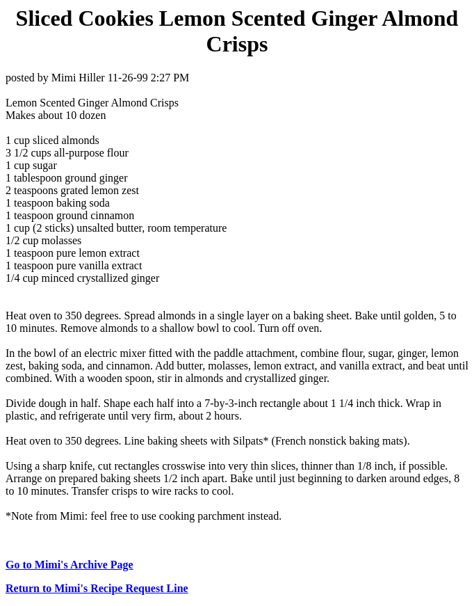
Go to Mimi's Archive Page (69, 565)
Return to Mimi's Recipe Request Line (97, 588)
